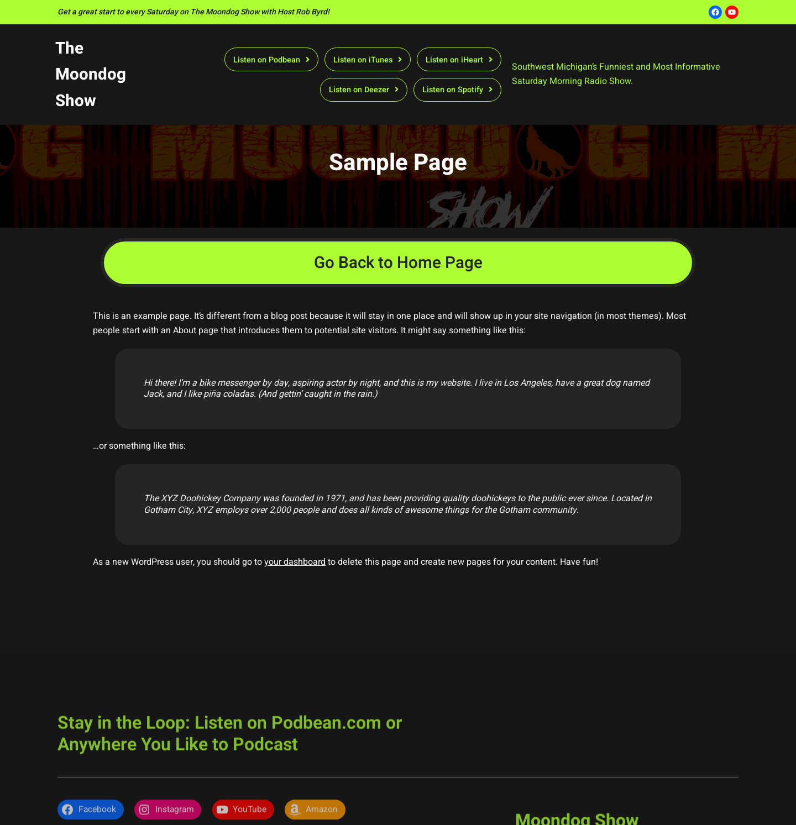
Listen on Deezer (359, 90)
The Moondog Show (90, 74)
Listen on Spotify (452, 90)
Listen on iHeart (454, 60)
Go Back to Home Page (398, 263)
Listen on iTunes (362, 60)
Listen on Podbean (266, 60)
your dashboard (295, 562)
